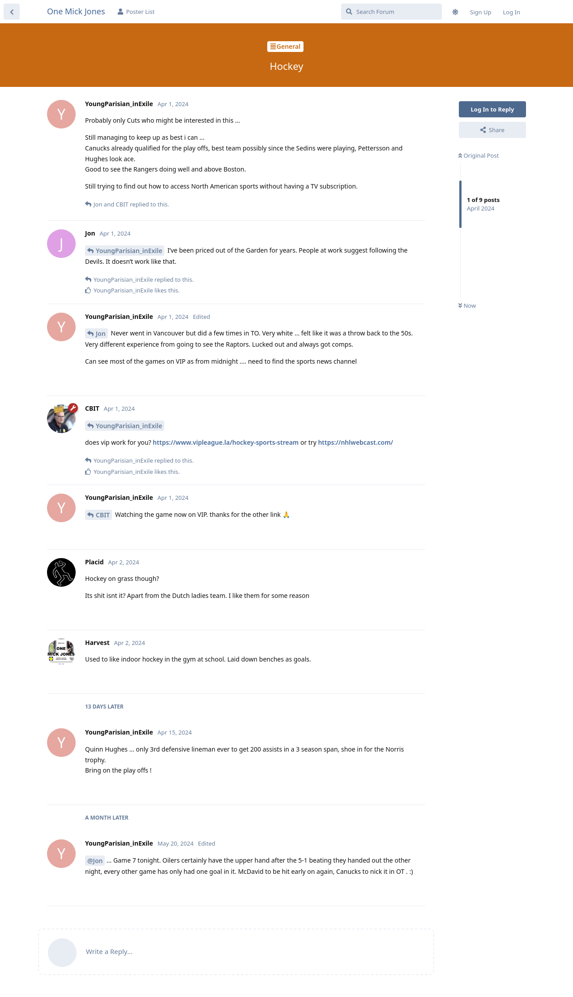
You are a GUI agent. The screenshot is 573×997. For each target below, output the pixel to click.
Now (467, 305)
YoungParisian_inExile (129, 250)
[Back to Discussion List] (12, 12)
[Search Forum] (391, 12)
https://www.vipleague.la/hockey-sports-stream (226, 442)
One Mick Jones (76, 11)
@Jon (95, 860)
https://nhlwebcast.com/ (355, 442)
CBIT (103, 515)
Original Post (478, 155)
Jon (101, 333)
